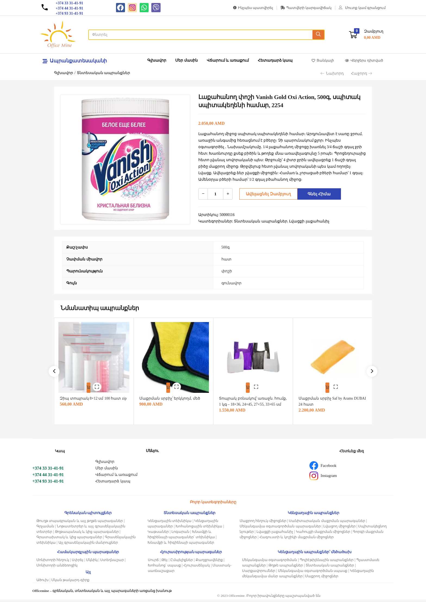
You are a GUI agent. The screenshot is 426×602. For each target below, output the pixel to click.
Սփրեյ (77, 562)
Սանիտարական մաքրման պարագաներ (327, 523)
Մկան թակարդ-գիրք (70, 582)
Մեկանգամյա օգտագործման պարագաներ (280, 529)
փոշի (226, 271)
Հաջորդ (361, 73)
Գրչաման (45, 529)
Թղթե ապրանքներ (285, 568)
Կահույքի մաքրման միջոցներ (323, 534)
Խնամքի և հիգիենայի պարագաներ (181, 545)
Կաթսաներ (158, 534)
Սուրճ (153, 562)
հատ (226, 259)
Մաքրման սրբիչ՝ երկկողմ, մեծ (172, 395)
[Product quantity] (215, 194)
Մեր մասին (186, 60)
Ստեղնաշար (112, 562)
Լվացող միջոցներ (339, 529)
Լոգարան (180, 534)
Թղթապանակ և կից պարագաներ (87, 534)
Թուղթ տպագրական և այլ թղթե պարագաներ (79, 523)
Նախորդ (332, 73)
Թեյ (164, 562)
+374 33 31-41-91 (48, 470)
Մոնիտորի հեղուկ (52, 562)
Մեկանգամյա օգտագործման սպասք (312, 573)
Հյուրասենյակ (196, 568)
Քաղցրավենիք (209, 562)
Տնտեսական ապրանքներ (103, 73)
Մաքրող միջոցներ (321, 578)
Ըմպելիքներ (181, 562)
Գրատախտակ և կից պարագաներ (69, 539)
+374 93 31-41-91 (48, 483)
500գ (225, 247)
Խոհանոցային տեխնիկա (199, 529)
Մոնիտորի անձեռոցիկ (56, 568)
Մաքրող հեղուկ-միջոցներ (263, 523)
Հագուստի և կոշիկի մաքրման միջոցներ (296, 539)
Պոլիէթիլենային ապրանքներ (326, 562)
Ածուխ (42, 582)
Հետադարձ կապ (275, 60)
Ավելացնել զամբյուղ (266, 194)
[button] (366, 34)
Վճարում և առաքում (228, 60)
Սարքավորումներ (258, 573)
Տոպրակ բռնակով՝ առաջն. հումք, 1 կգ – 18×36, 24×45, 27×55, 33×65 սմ (250, 401)
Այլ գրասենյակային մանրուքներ (88, 545)
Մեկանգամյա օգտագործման (269, 562)
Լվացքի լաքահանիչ (274, 534)
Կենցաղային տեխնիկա (170, 523)
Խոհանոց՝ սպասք (164, 568)
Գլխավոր (156, 60)
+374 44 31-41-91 (48, 477)
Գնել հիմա (317, 194)
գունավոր (231, 283)
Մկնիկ (92, 562)
